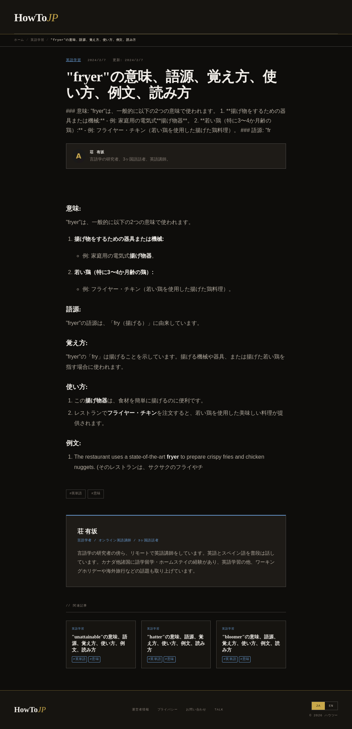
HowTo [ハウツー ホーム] (36, 17)
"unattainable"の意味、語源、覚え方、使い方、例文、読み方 (100, 643)
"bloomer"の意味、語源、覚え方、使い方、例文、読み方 (251, 643)
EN (331, 706)
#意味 (95, 493)
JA (318, 706)
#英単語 (75, 493)
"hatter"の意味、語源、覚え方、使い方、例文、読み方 (176, 643)
